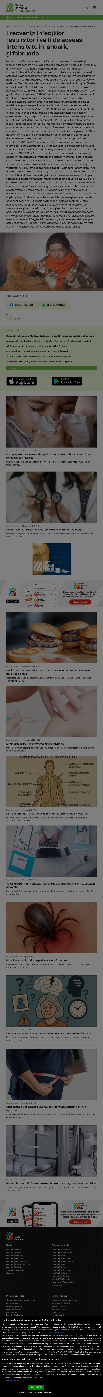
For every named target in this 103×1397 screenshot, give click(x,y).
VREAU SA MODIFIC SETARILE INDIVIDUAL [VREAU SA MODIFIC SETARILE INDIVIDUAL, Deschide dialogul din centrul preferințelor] (35, 1392)
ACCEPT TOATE (36, 1387)
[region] (51, 1356)
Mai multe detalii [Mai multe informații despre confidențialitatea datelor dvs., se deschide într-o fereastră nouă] (56, 1332)
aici (74, 1346)
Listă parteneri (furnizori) (13, 1381)
